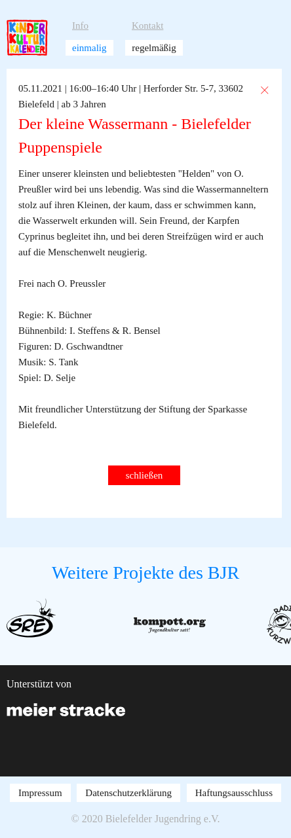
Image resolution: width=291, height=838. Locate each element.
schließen (144, 475)
